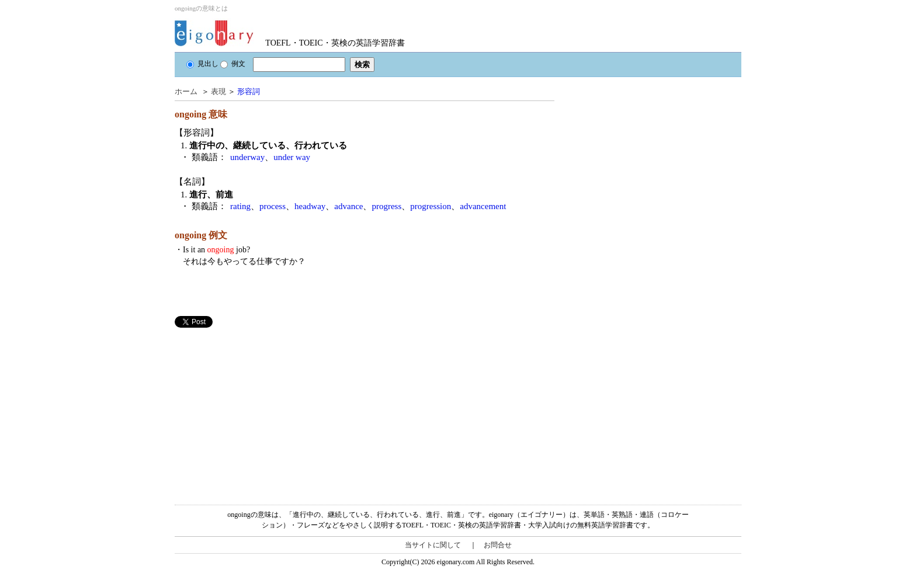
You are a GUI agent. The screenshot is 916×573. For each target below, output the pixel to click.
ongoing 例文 (201, 235)
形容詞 (248, 91)
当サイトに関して (433, 545)
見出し (202, 64)
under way (291, 157)
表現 (218, 91)
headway (309, 206)
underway (247, 157)
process (272, 206)
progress (386, 206)
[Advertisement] (262, 409)
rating (240, 206)
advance (348, 206)
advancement (483, 206)
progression (430, 206)
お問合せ (498, 545)
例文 (232, 64)
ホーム (186, 91)
